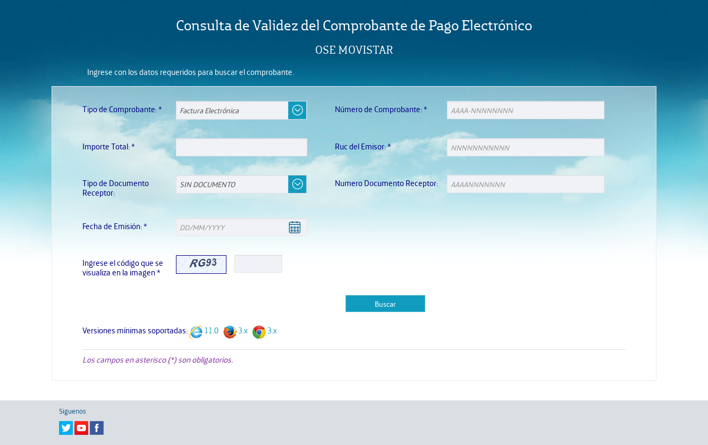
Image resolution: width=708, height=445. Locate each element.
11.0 (211, 330)
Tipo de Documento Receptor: (115, 188)
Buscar (385, 303)
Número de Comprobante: (381, 109)
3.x (243, 330)
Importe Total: (108, 146)
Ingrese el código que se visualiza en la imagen (122, 268)
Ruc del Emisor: (363, 146)
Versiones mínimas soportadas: (135, 330)
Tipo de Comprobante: (122, 109)
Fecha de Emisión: (114, 226)
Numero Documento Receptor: (386, 183)
